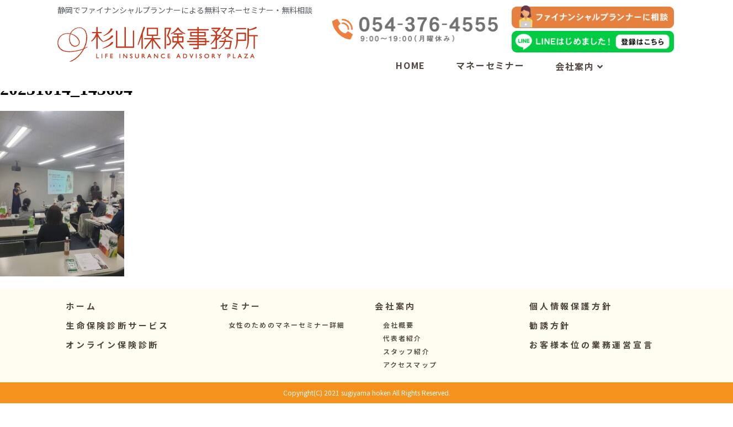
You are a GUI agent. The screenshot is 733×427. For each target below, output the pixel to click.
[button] (240, 330)
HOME (411, 65)
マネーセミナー (490, 65)
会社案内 (579, 66)
